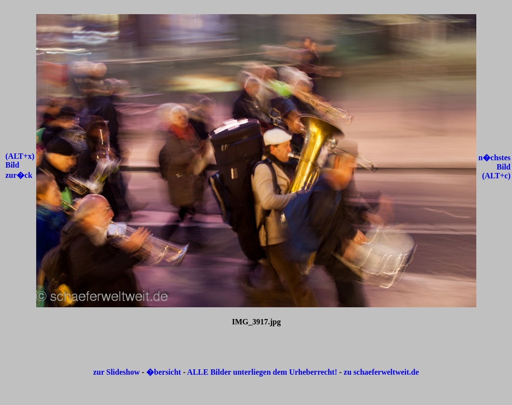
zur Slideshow (116, 372)
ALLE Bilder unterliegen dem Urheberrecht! (262, 372)
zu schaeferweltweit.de (381, 372)
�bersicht (164, 372)
